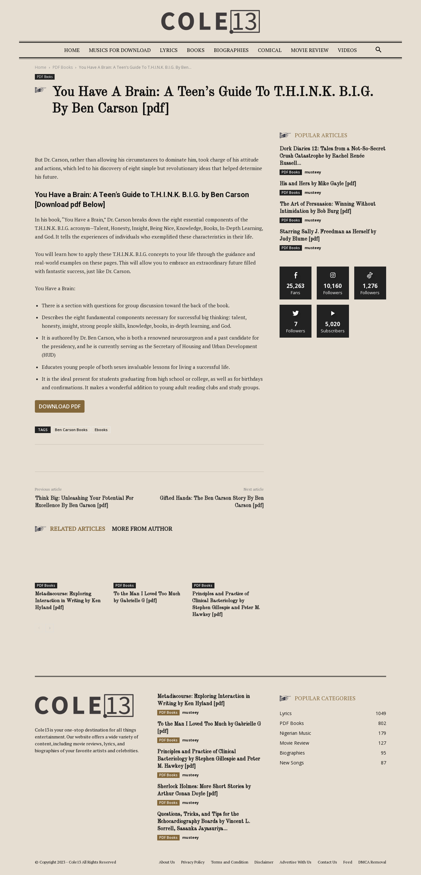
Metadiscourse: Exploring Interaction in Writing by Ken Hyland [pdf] (68, 601)
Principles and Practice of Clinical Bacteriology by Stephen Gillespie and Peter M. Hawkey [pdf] (208, 759)
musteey (313, 171)
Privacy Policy (193, 862)
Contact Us (327, 862)
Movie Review (310, 50)
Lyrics (169, 50)
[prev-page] (39, 628)
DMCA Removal (372, 862)
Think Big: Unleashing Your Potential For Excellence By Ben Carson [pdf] (84, 502)
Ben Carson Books (71, 429)
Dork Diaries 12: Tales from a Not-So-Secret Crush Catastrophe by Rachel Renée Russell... (332, 156)
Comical (270, 50)
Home (72, 50)
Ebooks (101, 429)
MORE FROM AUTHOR (142, 528)
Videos (347, 50)
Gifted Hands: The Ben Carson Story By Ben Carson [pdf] (212, 502)
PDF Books (63, 67)
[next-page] (49, 628)
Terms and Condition (229, 862)
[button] (378, 50)
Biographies (231, 50)
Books (196, 50)
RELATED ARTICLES (77, 528)
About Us (167, 862)
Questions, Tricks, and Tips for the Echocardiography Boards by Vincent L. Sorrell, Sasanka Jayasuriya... (203, 822)
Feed (347, 862)
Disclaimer (264, 862)
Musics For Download (120, 50)
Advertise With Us (295, 862)
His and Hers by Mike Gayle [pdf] (318, 184)
